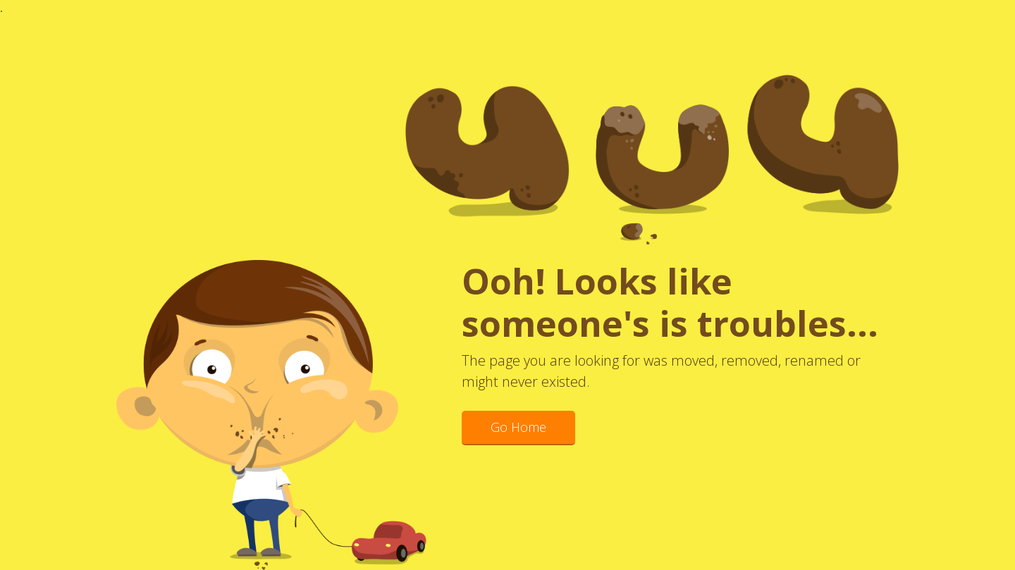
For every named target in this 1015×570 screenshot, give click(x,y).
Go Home (518, 427)
